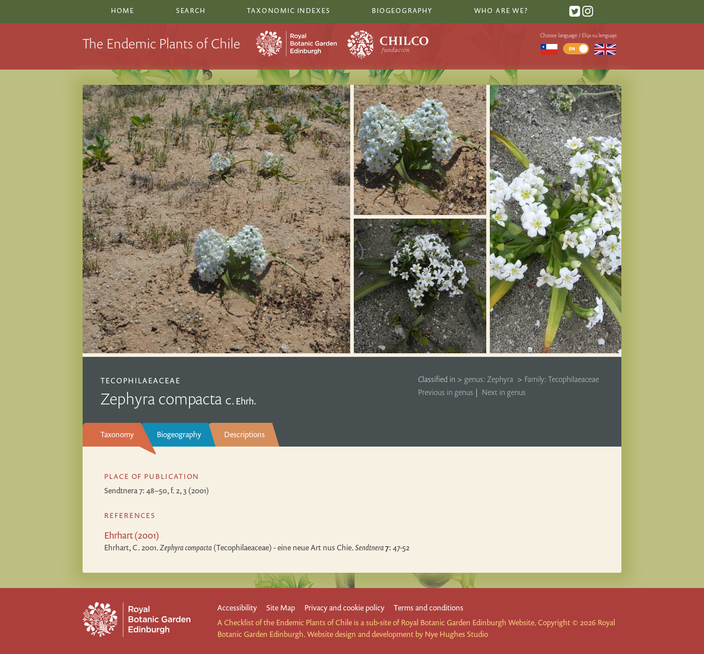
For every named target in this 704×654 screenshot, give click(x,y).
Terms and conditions (428, 607)
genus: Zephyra (489, 379)
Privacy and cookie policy (344, 607)
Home (122, 10)
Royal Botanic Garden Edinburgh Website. (468, 622)
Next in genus (504, 392)
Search (191, 10)
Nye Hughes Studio (456, 634)
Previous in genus (445, 392)
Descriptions (244, 434)
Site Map (280, 607)
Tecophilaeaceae (141, 380)
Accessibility (237, 607)
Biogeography (179, 434)
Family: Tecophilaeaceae (561, 379)
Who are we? (501, 10)
